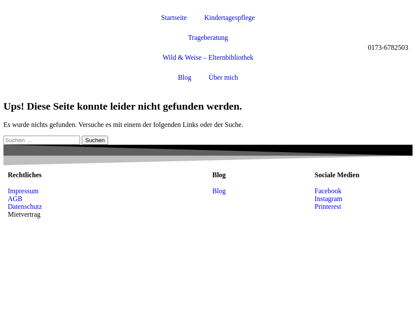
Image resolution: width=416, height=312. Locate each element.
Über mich (223, 77)
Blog (184, 77)
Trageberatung (208, 37)
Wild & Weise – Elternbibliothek (208, 57)
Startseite (174, 17)
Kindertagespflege (229, 17)
